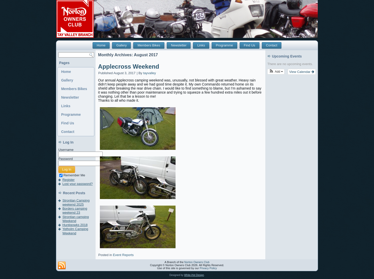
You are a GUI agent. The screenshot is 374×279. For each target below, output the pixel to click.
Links (201, 45)
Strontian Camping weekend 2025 (76, 202)
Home (101, 45)
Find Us (249, 45)
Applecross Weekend (128, 66)
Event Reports (123, 255)
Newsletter (178, 45)
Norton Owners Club (197, 262)
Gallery (121, 45)
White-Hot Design (194, 275)
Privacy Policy (208, 268)
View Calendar (301, 72)
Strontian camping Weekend (75, 219)
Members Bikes (148, 45)
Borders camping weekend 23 (74, 210)
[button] (276, 71)
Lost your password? (77, 184)
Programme (224, 45)
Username (65, 150)
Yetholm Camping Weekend (75, 231)
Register (68, 180)
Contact (271, 45)
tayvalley (149, 73)
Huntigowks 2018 (75, 225)
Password (65, 159)
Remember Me (72, 175)
